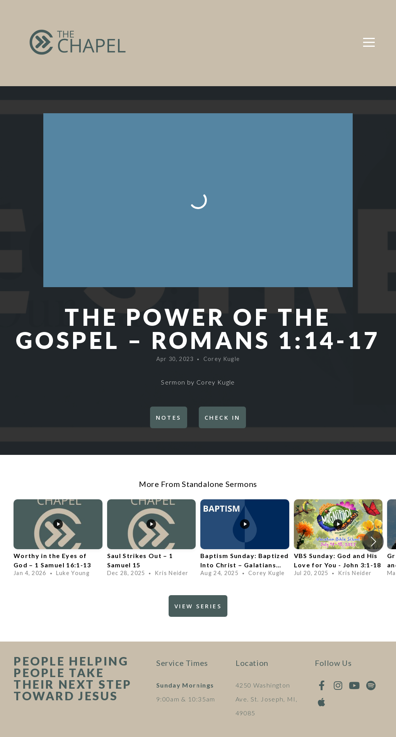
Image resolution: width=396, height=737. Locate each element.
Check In (223, 417)
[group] (58, 541)
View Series (198, 606)
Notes (168, 417)
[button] (373, 541)
